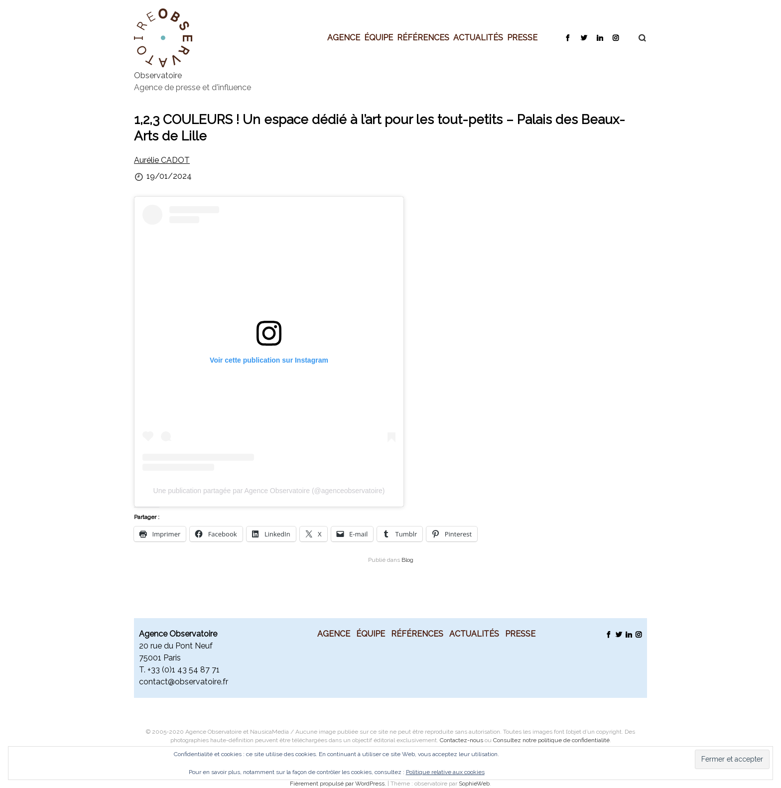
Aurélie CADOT (162, 160)
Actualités (478, 37)
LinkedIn (599, 37)
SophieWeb (474, 783)
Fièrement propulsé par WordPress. (339, 783)
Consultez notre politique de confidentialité (551, 740)
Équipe (378, 37)
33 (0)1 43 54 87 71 (185, 669)
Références (423, 37)
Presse (522, 37)
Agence (343, 37)
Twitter (583, 37)
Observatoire (158, 75)
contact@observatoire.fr (183, 681)
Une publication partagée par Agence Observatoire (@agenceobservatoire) (269, 491)
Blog (407, 559)
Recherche (637, 38)
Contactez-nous (461, 740)
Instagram (615, 37)
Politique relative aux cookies (445, 772)
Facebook (567, 37)
